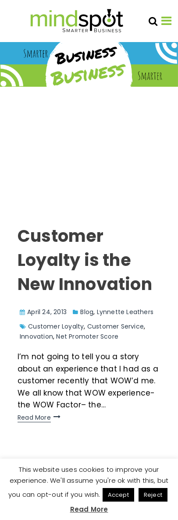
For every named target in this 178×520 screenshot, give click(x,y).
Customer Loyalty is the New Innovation (85, 260)
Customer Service (115, 326)
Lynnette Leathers (125, 312)
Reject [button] (153, 495)
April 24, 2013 (47, 312)
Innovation (36, 336)
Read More (34, 417)
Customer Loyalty (56, 326)
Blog (86, 312)
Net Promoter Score (87, 336)
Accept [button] (118, 495)
